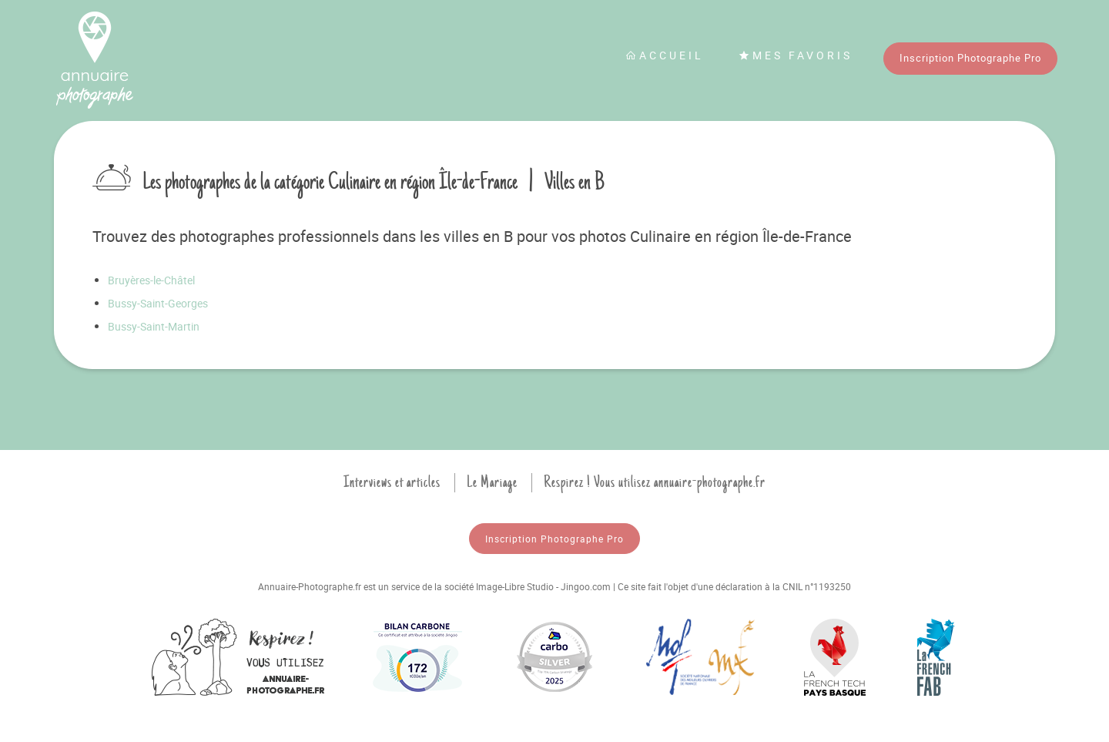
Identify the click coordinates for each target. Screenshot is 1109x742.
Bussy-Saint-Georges (158, 303)
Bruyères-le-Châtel (151, 280)
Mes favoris (796, 55)
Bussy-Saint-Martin (153, 326)
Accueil (664, 55)
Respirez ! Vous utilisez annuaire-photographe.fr (655, 482)
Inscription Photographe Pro (970, 58)
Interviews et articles (392, 482)
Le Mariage (492, 482)
